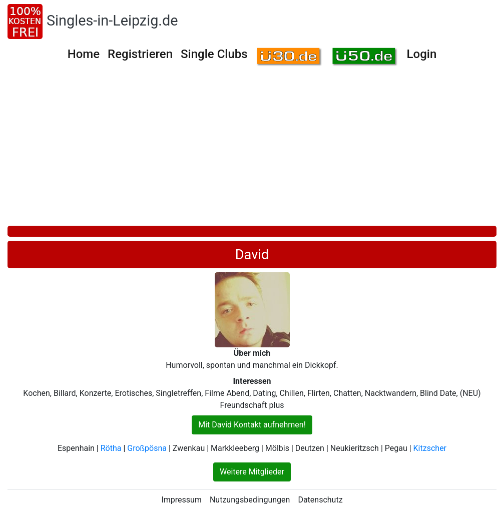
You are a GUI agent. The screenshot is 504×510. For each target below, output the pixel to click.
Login (422, 54)
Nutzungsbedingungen (250, 499)
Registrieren (140, 54)
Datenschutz (320, 499)
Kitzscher (429, 448)
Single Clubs (214, 54)
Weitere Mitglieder (252, 471)
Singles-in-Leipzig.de (112, 20)
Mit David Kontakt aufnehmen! (252, 424)
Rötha (111, 448)
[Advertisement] (252, 151)
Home (84, 54)
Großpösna (147, 448)
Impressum (181, 499)
